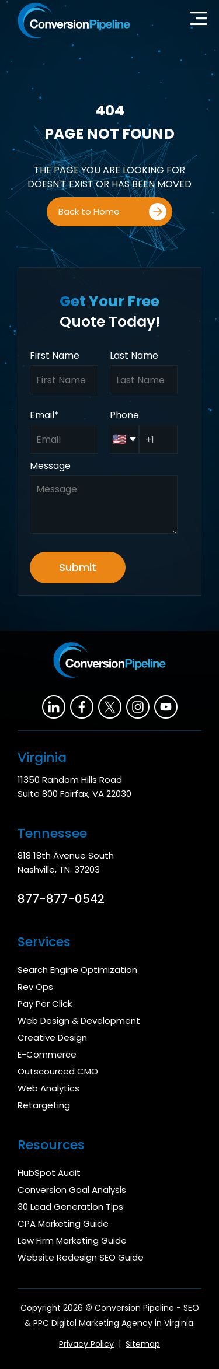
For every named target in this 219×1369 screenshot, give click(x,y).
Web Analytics (48, 1088)
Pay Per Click (45, 1003)
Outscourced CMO (58, 1071)
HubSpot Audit (49, 1173)
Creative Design (52, 1037)
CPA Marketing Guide (63, 1223)
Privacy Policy (86, 1344)
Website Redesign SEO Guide (81, 1257)
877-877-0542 (61, 899)
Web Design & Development (79, 1020)
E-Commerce (47, 1054)
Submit (77, 567)
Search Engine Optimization (77, 970)
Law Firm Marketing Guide (72, 1240)
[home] (71, 20)
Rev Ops (35, 987)
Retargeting (44, 1105)
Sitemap (143, 1344)
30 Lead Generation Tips (70, 1206)
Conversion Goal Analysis (72, 1190)
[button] (198, 20)
